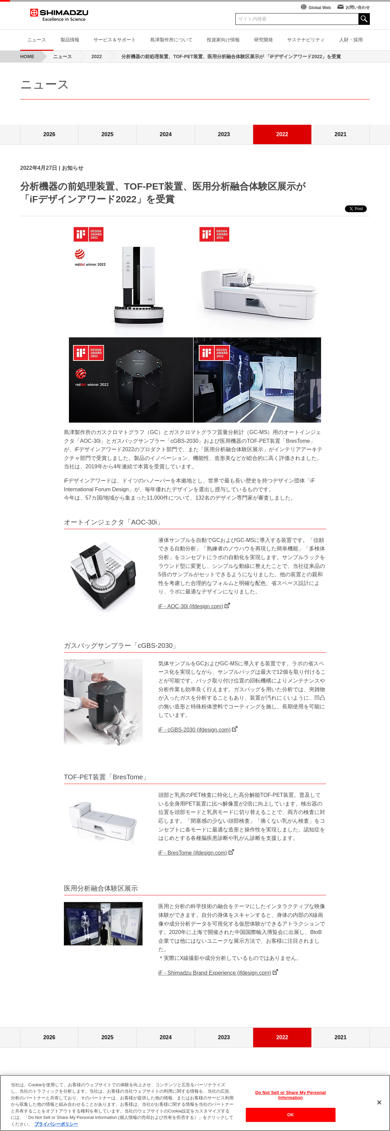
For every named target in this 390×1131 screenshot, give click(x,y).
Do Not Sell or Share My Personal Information (290, 1097)
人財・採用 (351, 39)
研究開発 (263, 39)
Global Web (320, 7)
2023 (224, 134)
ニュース (36, 39)
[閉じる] (379, 1104)
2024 (166, 134)
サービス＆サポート (114, 39)
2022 (282, 134)
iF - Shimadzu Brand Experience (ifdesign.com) (214, 973)
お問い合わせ (358, 7)
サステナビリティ (306, 39)
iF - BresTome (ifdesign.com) (192, 853)
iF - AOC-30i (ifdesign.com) (190, 606)
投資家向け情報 (223, 39)
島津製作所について (171, 39)
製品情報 (70, 39)
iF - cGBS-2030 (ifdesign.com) (194, 730)
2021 (341, 134)
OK (290, 1116)
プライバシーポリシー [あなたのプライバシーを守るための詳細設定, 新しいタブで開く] (56, 1126)
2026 (49, 134)
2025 (108, 134)
